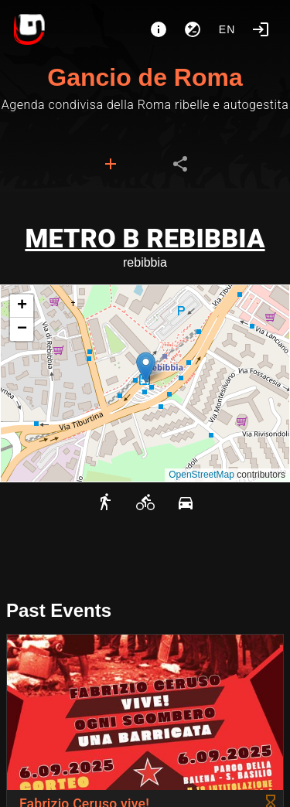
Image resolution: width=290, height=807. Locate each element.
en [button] (227, 29)
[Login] (261, 29)
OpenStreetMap (201, 474)
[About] (159, 29)
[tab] (110, 164)
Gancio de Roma (145, 77)
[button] (145, 367)
